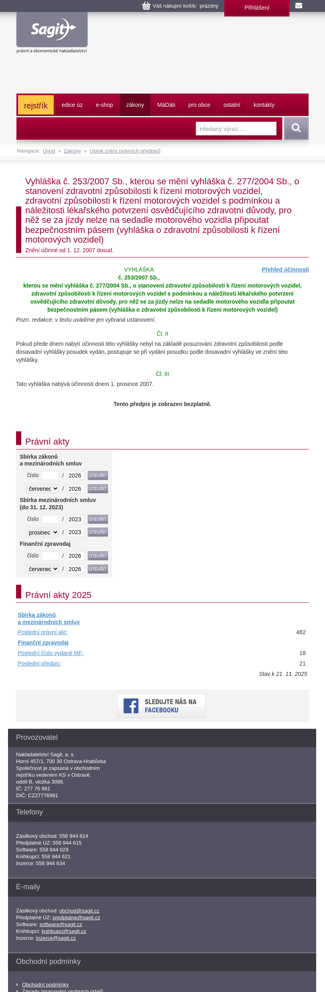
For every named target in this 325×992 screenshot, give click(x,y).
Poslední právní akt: (42, 632)
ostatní (231, 105)
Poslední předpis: (39, 663)
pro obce (199, 105)
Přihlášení (256, 7)
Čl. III (162, 374)
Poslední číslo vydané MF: (50, 653)
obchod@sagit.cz (79, 911)
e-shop (104, 105)
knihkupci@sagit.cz (64, 931)
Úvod (49, 151)
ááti (166, 105)
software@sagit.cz (61, 924)
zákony (135, 105)
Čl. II (163, 334)
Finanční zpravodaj (43, 642)
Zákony (72, 151)
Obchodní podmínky (45, 985)
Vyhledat (295, 128)
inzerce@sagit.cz (56, 938)
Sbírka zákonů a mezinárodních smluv (49, 618)
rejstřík (36, 105)
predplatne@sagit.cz (76, 917)
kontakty (264, 105)
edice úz (72, 105)
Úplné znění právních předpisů (124, 151)
